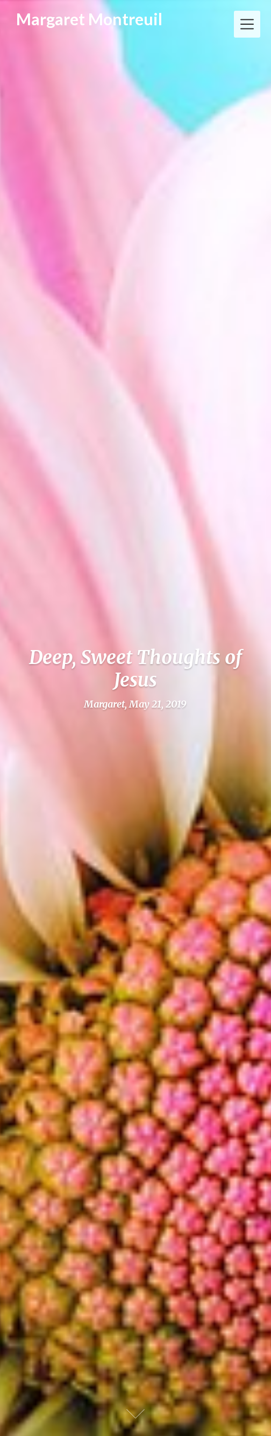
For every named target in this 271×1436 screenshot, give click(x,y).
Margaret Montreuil (89, 19)
